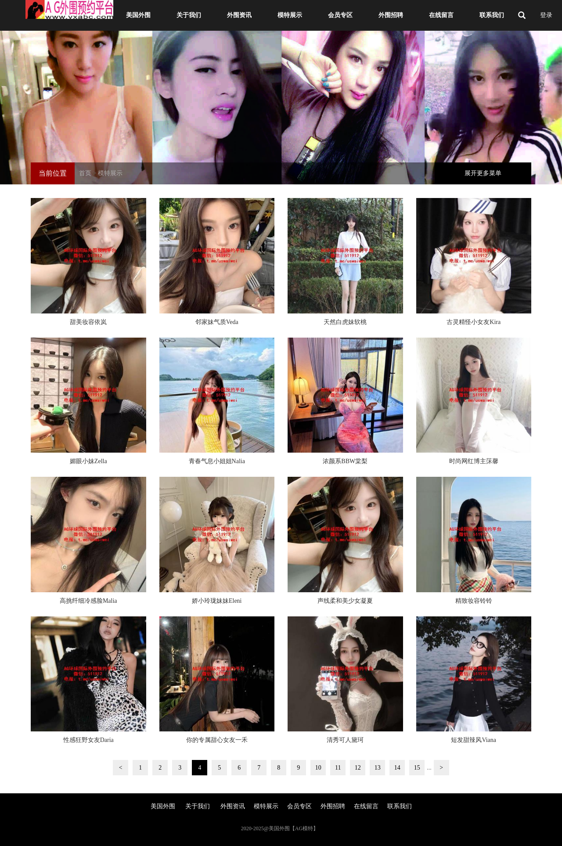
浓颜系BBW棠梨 (345, 461)
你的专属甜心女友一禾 (217, 740)
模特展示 (289, 15)
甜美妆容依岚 (88, 322)
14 (397, 767)
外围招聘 (390, 15)
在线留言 (440, 15)
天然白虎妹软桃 (345, 322)
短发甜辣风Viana (473, 740)
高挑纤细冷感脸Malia (88, 601)
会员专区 (339, 15)
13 (378, 767)
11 (338, 767)
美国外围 (137, 15)
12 (358, 767)
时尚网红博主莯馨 (473, 461)
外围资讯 (238, 15)
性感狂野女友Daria (88, 740)
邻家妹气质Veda (216, 322)
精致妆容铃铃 (473, 601)
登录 (546, 15)
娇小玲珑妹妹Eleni (217, 601)
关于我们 (188, 15)
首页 (85, 173)
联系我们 (491, 15)
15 (417, 767)
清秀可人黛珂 (345, 740)
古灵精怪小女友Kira (474, 322)
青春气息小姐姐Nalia (217, 461)
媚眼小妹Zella (88, 461)
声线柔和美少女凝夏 (345, 601)
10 (318, 767)
